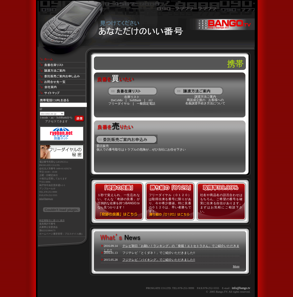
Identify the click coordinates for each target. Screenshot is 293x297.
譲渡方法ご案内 (205, 96)
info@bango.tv (46, 198)
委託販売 (102, 146)
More (236, 266)
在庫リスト (132, 97)
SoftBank (135, 100)
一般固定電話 (146, 103)
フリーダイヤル (119, 103)
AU (150, 100)
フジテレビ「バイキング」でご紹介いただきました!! (158, 260)
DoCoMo (116, 100)
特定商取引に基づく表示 (52, 220)
